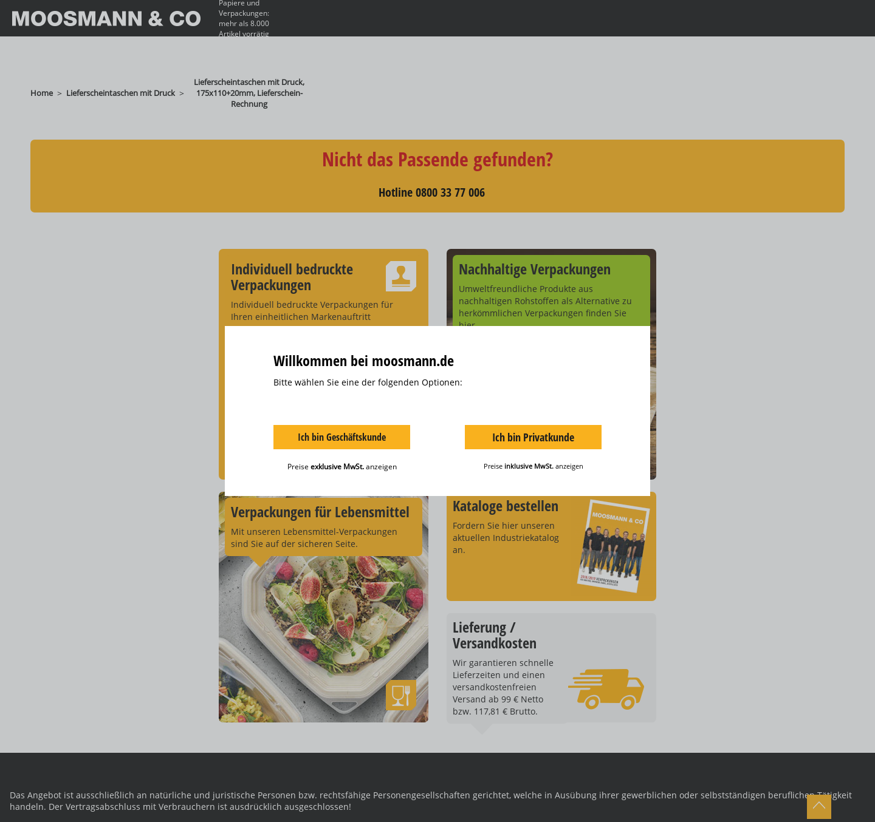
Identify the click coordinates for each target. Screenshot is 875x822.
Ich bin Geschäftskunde (342, 437)
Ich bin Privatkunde (533, 437)
